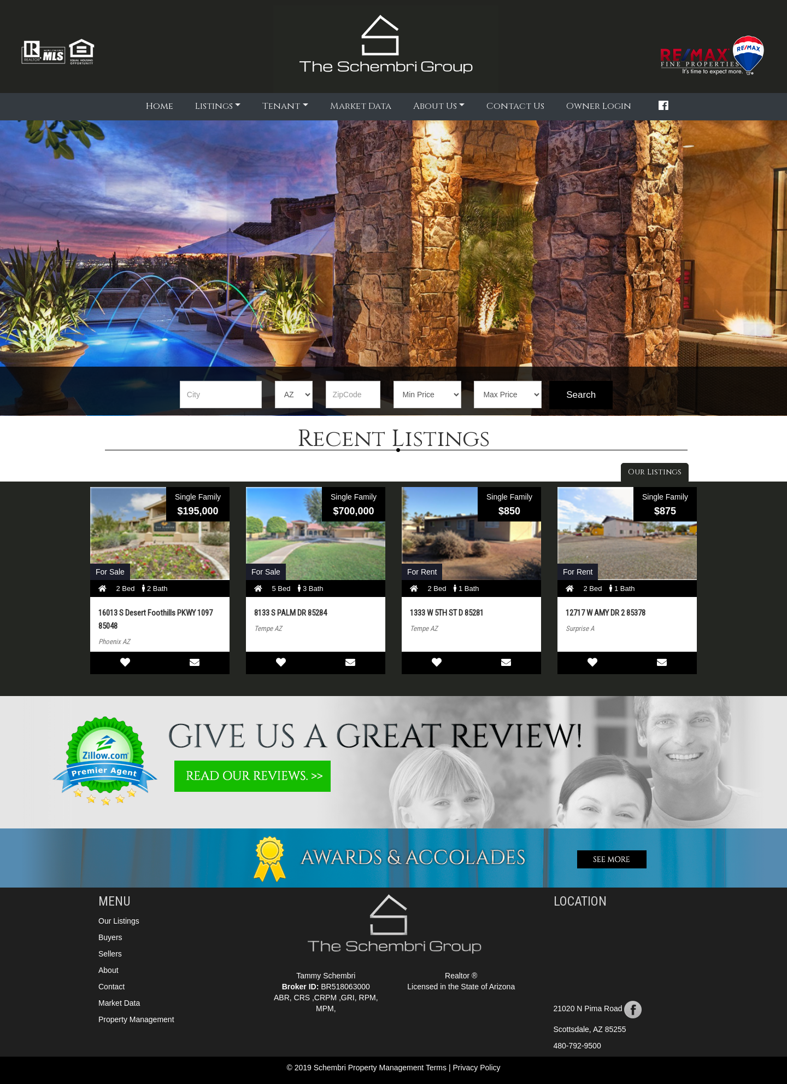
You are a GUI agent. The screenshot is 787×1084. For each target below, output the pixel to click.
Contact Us (515, 106)
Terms (437, 1067)
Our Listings (655, 472)
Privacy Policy (476, 1067)
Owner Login (598, 106)
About (108, 970)
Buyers (110, 937)
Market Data (360, 106)
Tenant (281, 106)
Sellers (110, 953)
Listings (214, 106)
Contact (111, 986)
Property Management (136, 1019)
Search (581, 395)
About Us (435, 106)
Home (161, 105)
